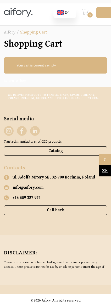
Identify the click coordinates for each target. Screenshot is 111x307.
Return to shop (15, 81)
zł (105, 171)
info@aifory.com (23, 187)
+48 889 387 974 (22, 197)
